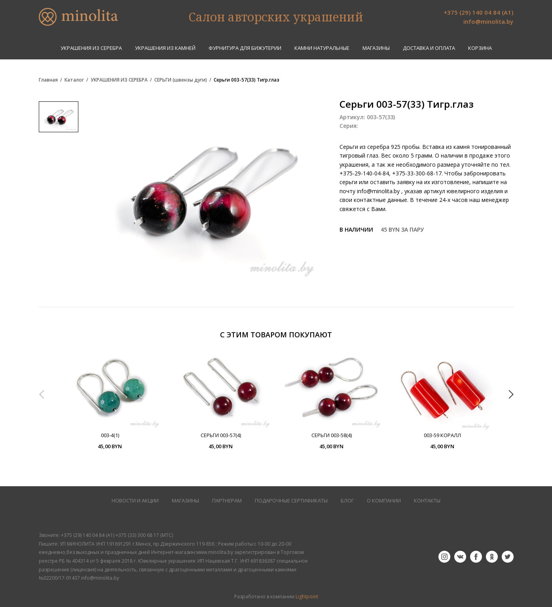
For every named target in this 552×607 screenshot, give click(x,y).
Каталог (74, 80)
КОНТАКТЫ (427, 500)
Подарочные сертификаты (291, 500)
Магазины (376, 48)
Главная (48, 80)
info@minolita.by (488, 21)
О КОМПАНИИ (384, 500)
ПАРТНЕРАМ (227, 500)
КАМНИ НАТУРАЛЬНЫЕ (321, 48)
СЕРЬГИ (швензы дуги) (180, 80)
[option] (110, 400)
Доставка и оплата (429, 48)
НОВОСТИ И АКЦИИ (135, 500)
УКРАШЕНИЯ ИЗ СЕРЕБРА (91, 48)
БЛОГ (347, 500)
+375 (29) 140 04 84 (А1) (478, 12)
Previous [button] (41, 394)
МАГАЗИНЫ (185, 500)
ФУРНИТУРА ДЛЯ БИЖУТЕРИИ (245, 48)
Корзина (480, 48)
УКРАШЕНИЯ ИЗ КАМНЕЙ (165, 48)
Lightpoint (307, 596)
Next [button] (511, 394)
